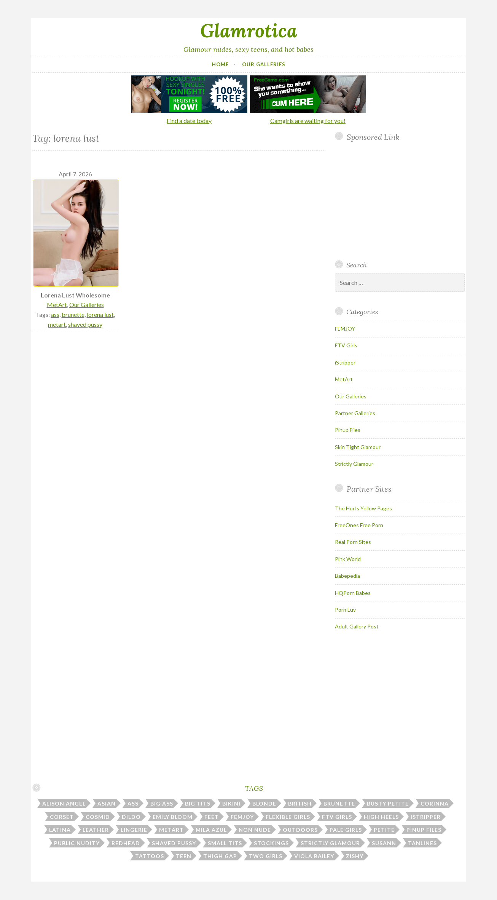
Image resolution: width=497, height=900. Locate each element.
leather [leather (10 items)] (96, 829)
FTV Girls (346, 345)
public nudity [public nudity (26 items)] (77, 843)
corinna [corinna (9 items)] (435, 803)
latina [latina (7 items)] (60, 829)
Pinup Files (347, 430)
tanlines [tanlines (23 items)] (422, 843)
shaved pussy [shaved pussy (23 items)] (174, 843)
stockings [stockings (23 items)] (271, 843)
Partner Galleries (355, 413)
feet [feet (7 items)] (211, 817)
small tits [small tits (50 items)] (225, 843)
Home (220, 64)
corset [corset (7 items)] (62, 817)
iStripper (345, 362)
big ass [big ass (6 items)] (161, 803)
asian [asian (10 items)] (106, 803)
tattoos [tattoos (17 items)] (149, 856)
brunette (73, 314)
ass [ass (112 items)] (133, 803)
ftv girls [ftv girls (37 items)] (337, 817)
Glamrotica (248, 30)
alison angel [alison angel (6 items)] (64, 803)
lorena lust (100, 314)
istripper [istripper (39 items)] (426, 817)
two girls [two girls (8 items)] (265, 856)
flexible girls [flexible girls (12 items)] (288, 817)
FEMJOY (345, 328)
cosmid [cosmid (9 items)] (98, 817)
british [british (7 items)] (300, 803)
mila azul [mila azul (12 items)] (211, 829)
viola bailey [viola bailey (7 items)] (314, 856)
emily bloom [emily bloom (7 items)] (173, 817)
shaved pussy (85, 324)
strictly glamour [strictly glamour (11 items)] (330, 843)
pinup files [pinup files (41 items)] (423, 829)
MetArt (57, 304)
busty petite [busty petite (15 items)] (388, 803)
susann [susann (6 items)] (384, 843)
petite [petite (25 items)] (384, 829)
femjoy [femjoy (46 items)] (242, 817)
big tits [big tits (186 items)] (197, 803)
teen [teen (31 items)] (183, 856)
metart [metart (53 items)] (171, 829)
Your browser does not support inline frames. (397, 201)
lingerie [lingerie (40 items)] (134, 829)
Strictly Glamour (354, 463)
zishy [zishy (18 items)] (354, 856)
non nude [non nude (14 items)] (255, 829)
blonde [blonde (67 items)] (264, 803)
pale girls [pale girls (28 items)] (346, 829)
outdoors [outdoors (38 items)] (300, 829)
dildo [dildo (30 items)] (131, 817)
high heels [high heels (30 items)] (381, 817)
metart (57, 324)
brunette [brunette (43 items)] (339, 803)
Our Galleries (263, 64)
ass (55, 314)
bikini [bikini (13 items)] (231, 803)
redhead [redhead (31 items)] (126, 843)
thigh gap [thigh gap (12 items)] (220, 856)
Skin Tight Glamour (358, 447)
